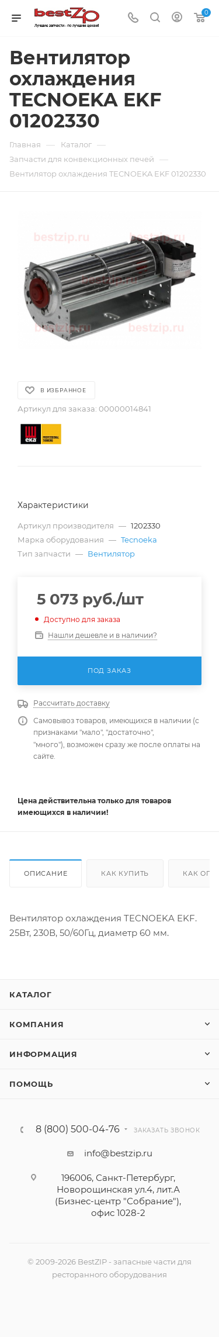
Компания (36, 1024)
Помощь (31, 1084)
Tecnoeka (139, 539)
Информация (43, 1054)
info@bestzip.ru (118, 1153)
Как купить (125, 873)
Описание (45, 873)
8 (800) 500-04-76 (78, 1129)
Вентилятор (111, 553)
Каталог (30, 994)
